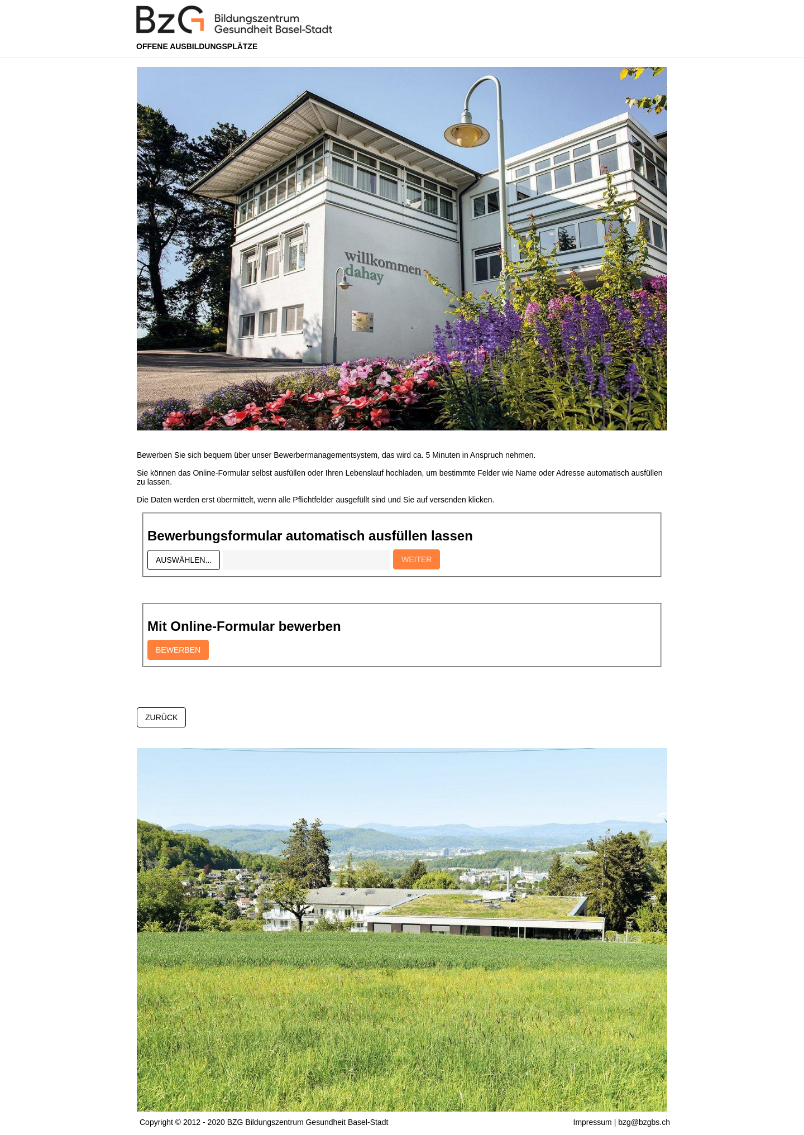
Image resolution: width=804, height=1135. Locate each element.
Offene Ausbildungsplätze (196, 46)
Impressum (592, 1122)
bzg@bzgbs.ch (644, 1122)
